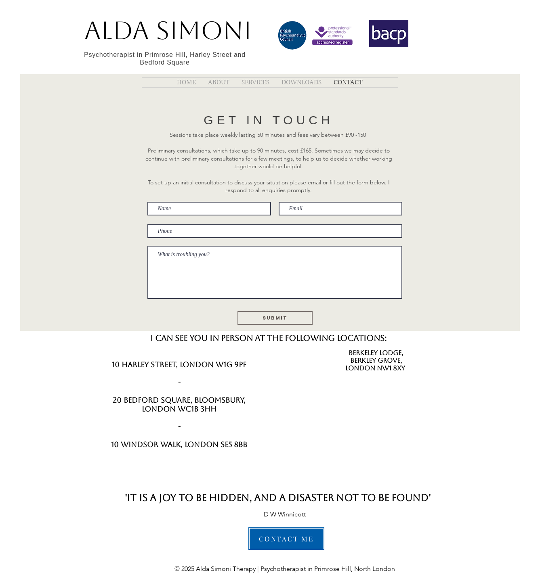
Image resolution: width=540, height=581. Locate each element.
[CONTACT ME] (286, 538)
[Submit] (275, 318)
